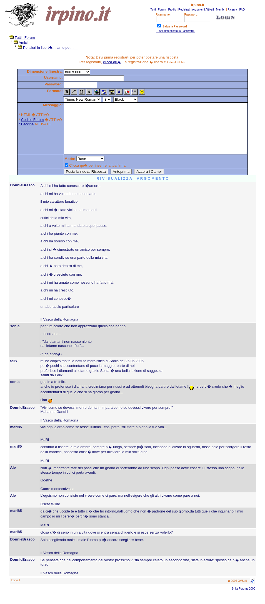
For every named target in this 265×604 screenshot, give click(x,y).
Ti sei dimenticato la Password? (175, 30)
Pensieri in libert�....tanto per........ (48, 47)
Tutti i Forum (22, 37)
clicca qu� (112, 62)
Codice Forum (21, 120)
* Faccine (15, 124)
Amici (20, 42)
